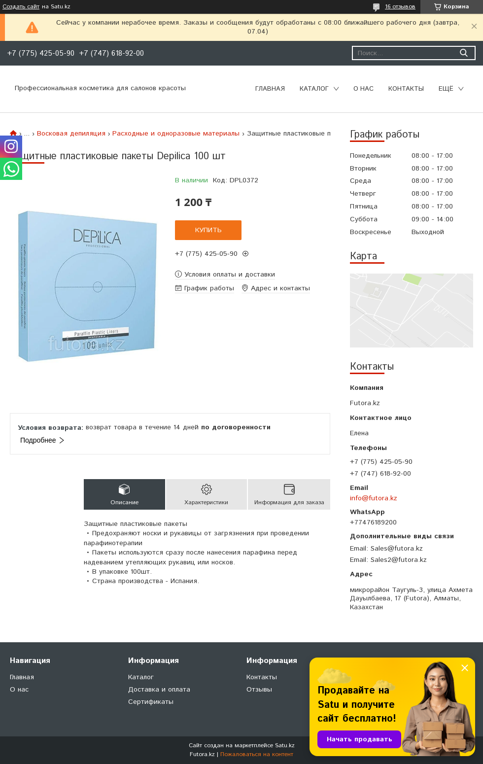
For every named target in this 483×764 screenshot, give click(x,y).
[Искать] (463, 53)
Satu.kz (285, 745)
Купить (208, 230)
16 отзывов (400, 6)
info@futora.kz (373, 498)
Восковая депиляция (71, 133)
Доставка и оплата (159, 690)
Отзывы (259, 690)
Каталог (314, 89)
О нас (363, 89)
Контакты (406, 89)
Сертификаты (150, 702)
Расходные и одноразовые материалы (176, 133)
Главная (270, 89)
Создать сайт (20, 6)
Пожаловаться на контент (256, 754)
